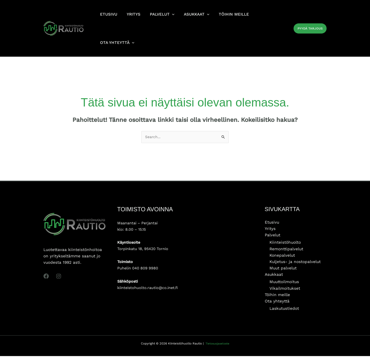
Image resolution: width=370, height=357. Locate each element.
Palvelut (272, 235)
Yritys (270, 229)
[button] (310, 28)
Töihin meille (277, 295)
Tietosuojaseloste (217, 344)
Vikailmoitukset (284, 289)
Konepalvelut (282, 256)
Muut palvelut (283, 268)
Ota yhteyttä (277, 301)
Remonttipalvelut (286, 249)
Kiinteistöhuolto (285, 243)
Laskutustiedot (284, 309)
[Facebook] (46, 277)
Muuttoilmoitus (284, 282)
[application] (168, 14)
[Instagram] (58, 277)
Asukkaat (274, 275)
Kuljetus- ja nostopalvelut (295, 262)
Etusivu (272, 222)
